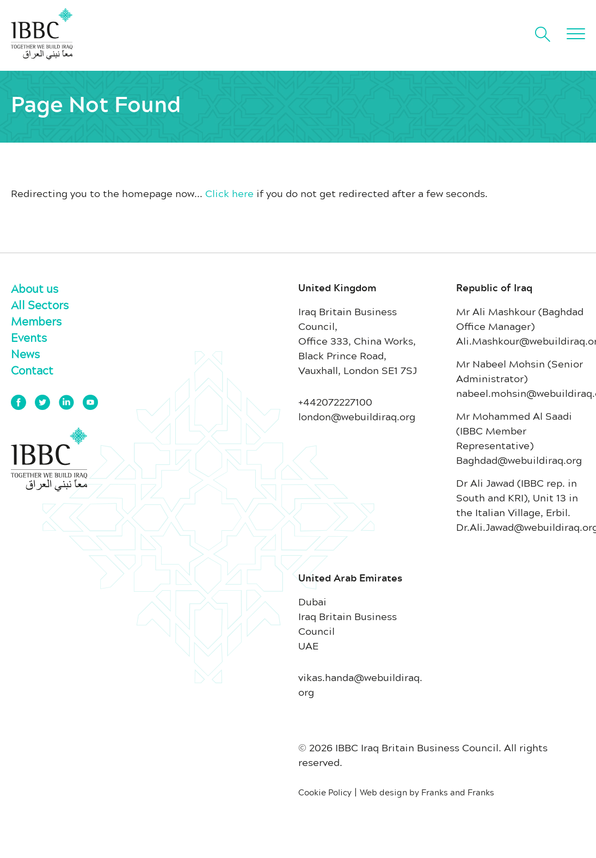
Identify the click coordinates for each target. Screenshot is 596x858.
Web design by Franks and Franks (427, 792)
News (25, 354)
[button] (576, 33)
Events (29, 337)
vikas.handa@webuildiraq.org (360, 685)
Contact (32, 370)
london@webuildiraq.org (356, 416)
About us (34, 288)
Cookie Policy (325, 792)
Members (36, 321)
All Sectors (40, 305)
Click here (229, 193)
